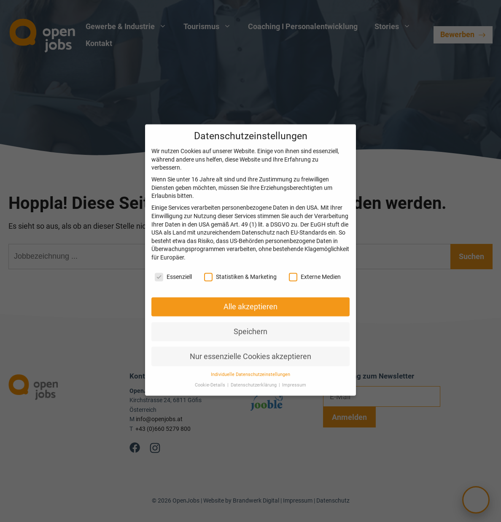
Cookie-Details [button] (210, 376)
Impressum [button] (294, 376)
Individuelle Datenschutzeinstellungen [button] (250, 366)
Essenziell (173, 269)
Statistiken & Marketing (240, 269)
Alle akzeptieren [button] (250, 298)
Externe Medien (315, 269)
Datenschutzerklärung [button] (254, 376)
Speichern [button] (250, 323)
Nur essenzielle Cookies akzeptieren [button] (250, 348)
